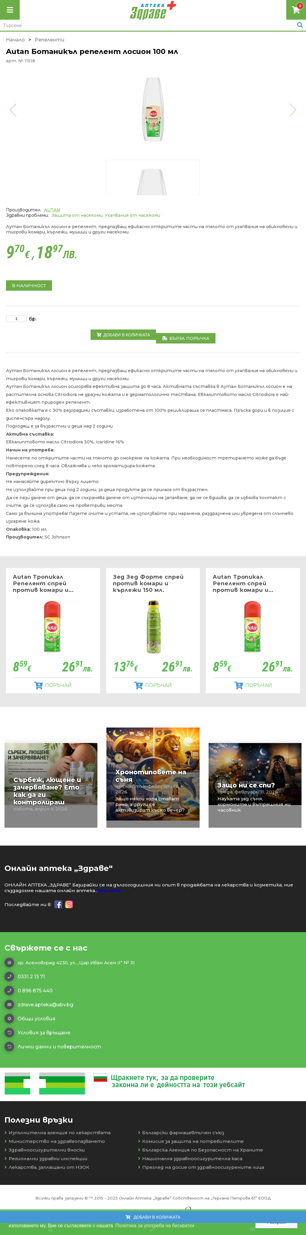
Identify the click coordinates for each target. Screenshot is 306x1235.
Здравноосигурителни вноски (44, 1150)
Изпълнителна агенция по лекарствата (57, 1132)
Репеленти (50, 40)
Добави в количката (123, 334)
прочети (109, 890)
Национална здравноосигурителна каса (190, 1158)
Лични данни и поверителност (52, 1046)
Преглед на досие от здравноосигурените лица (201, 1167)
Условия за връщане (37, 1032)
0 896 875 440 (28, 990)
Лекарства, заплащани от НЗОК (46, 1167)
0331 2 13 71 (24, 976)
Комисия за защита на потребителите (191, 1141)
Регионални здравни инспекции (46, 1158)
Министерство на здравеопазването (54, 1141)
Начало (15, 40)
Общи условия (29, 1018)
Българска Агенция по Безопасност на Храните (200, 1150)
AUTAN (52, 210)
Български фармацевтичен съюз (181, 1132)
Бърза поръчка (185, 338)
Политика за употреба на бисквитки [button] (154, 1225)
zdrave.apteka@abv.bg (38, 1004)
